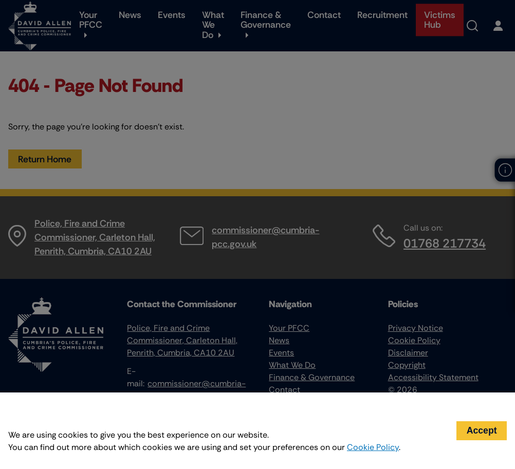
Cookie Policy (373, 447)
